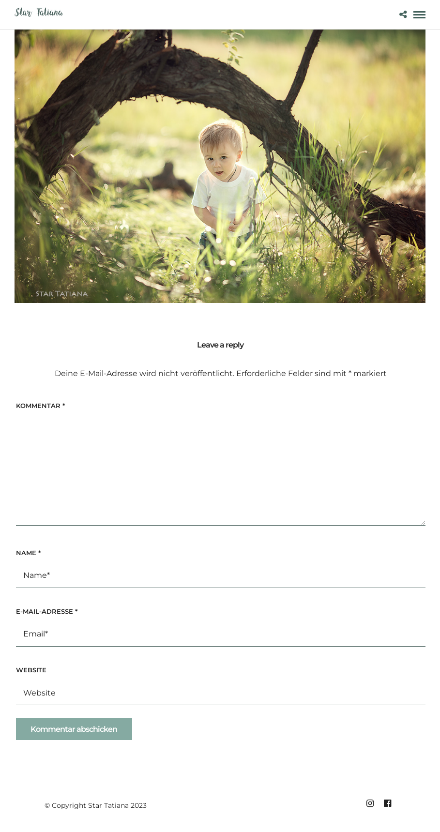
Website (31, 670)
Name (28, 553)
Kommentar (40, 405)
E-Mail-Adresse (46, 611)
